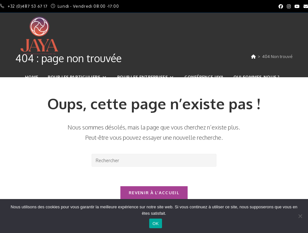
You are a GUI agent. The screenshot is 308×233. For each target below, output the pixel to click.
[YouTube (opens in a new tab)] (297, 6)
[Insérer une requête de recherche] (154, 160)
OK (155, 223)
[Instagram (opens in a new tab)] (289, 6)
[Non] (300, 216)
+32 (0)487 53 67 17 (28, 6)
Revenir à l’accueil (154, 192)
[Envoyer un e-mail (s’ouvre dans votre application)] (305, 6)
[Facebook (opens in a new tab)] (281, 6)
